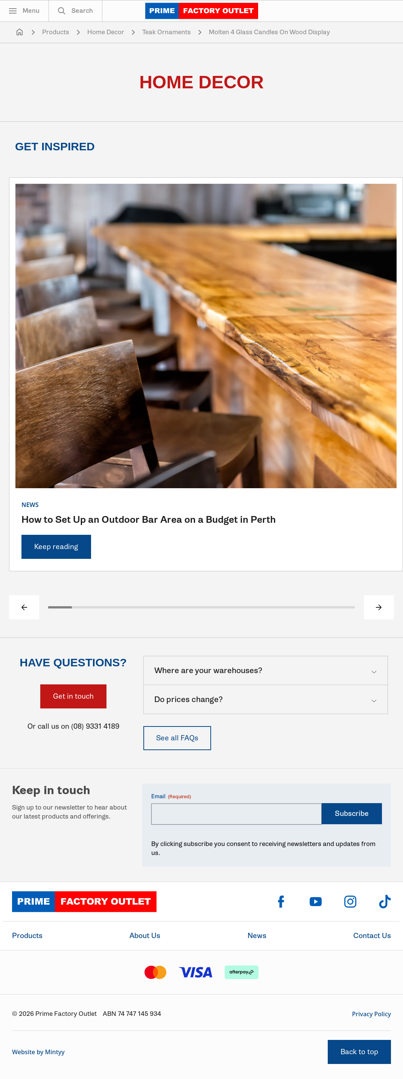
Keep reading (56, 546)
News (257, 935)
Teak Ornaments (166, 32)
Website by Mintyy (38, 1052)
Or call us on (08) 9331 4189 (73, 726)
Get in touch (73, 696)
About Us (144, 935)
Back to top (359, 1051)
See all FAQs (177, 738)
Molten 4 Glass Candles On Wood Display (269, 32)
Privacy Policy (371, 1014)
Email (171, 796)
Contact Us (372, 935)
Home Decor (105, 32)
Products (55, 32)
